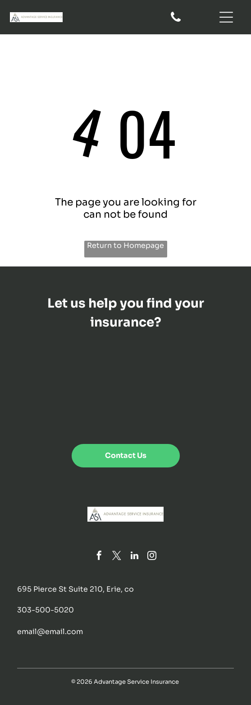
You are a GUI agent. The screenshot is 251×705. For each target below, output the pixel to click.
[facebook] (99, 557)
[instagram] (152, 557)
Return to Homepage (125, 245)
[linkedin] (134, 557)
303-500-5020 (45, 610)
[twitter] (116, 557)
